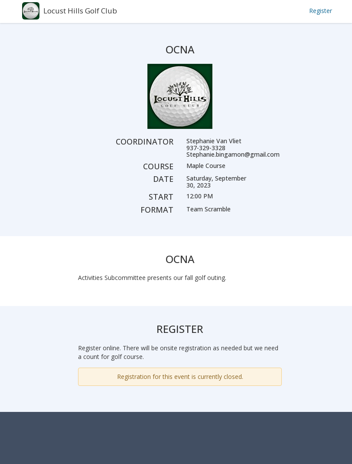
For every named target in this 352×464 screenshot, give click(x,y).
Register (320, 11)
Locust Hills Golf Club (80, 11)
